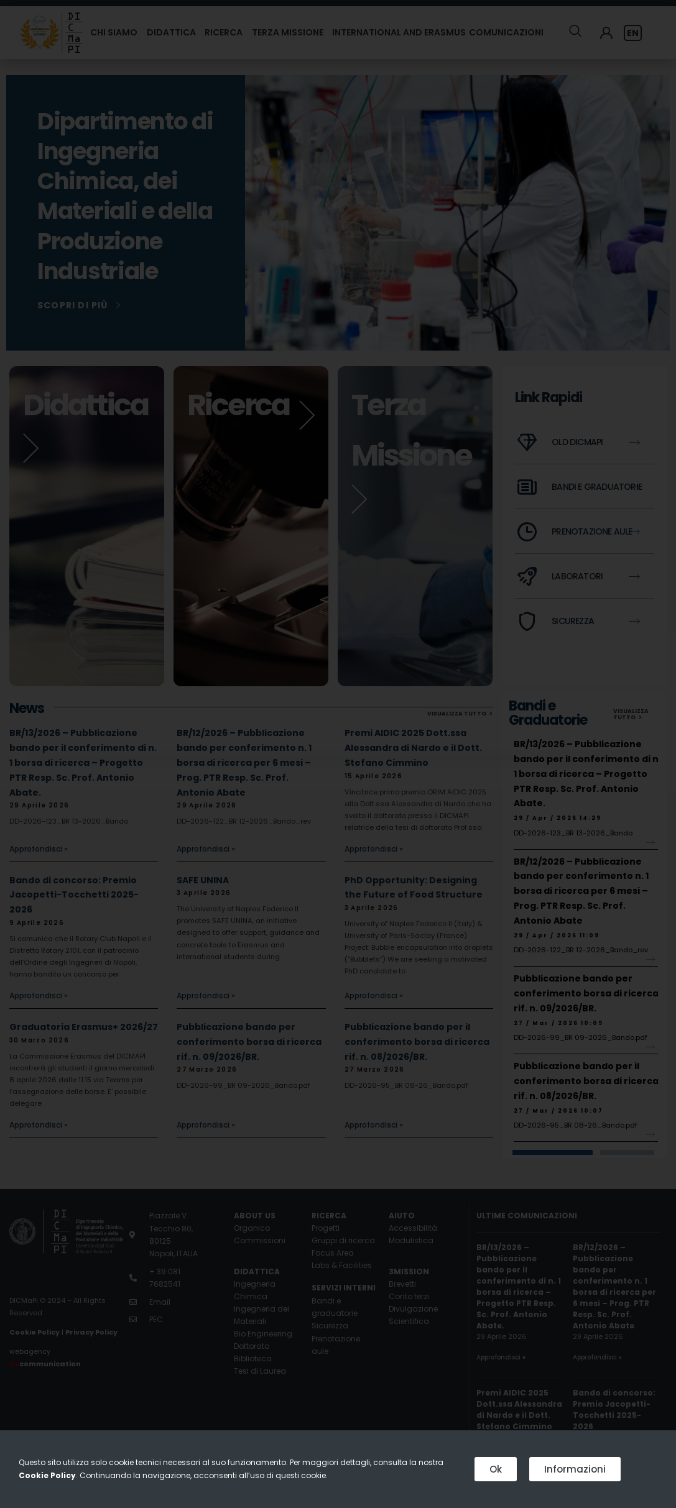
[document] (338, 754)
